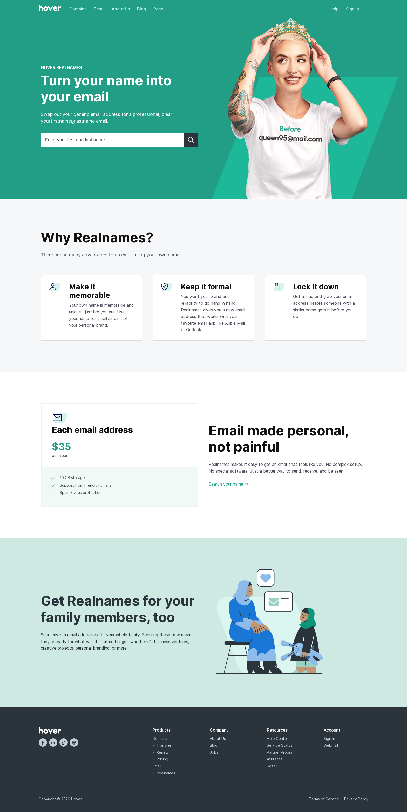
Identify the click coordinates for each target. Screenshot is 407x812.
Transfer (164, 745)
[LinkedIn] (53, 742)
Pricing (162, 759)
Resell (159, 8)
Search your (228, 484)
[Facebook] (43, 742)
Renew (162, 752)
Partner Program (281, 752)
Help (334, 8)
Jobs (214, 752)
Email (99, 8)
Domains (78, 8)
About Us (121, 8)
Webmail (331, 745)
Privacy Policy (356, 799)
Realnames (166, 773)
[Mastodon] (74, 742)
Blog (141, 8)
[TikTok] (63, 742)
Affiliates (274, 759)
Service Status (280, 745)
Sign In (355, 8)
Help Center (277, 738)
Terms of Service (324, 799)
